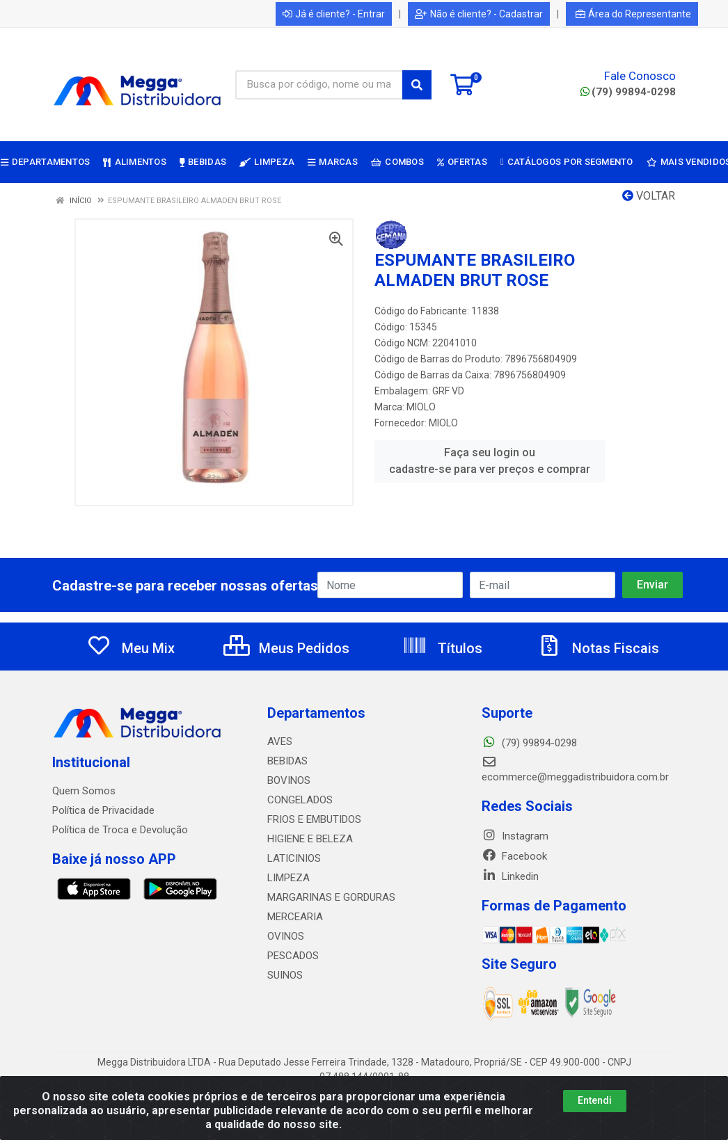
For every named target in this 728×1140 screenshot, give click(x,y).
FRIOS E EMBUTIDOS (314, 819)
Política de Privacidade (103, 810)
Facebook (514, 856)
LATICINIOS (294, 858)
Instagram (515, 836)
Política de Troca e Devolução (120, 830)
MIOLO (421, 406)
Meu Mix (130, 648)
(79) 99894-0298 (628, 92)
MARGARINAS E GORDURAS (331, 897)
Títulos (442, 648)
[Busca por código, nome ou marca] (319, 84)
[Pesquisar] (417, 84)
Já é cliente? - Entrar (334, 13)
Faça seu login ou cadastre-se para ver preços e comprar (489, 461)
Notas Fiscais (598, 648)
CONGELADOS (300, 800)
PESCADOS (293, 955)
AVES (279, 741)
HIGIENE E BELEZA (310, 839)
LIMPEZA (288, 878)
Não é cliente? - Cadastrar (479, 13)
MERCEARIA (295, 916)
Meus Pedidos (286, 648)
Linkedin (510, 876)
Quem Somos (84, 791)
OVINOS (285, 936)
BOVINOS (288, 780)
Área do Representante (633, 13)
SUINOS (285, 975)
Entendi (595, 1100)
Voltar (648, 195)
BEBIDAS (287, 761)
